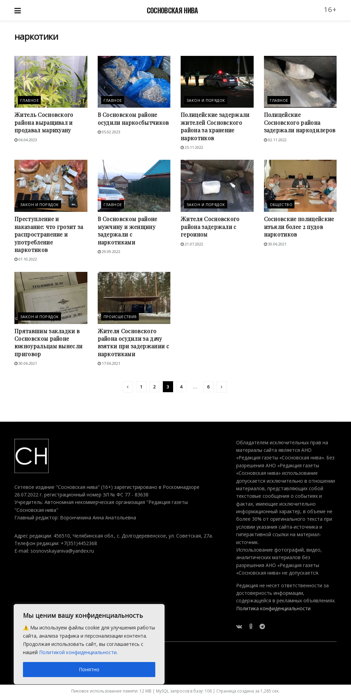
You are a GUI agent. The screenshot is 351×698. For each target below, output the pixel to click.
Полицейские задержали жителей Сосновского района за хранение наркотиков (215, 126)
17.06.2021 (109, 363)
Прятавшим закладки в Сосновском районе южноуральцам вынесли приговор (48, 342)
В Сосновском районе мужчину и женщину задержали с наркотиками (127, 230)
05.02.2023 (109, 131)
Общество (281, 204)
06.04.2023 (25, 139)
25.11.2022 (192, 147)
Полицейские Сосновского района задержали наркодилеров (300, 122)
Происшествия (120, 316)
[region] (89, 644)
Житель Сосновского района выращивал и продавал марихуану (43, 122)
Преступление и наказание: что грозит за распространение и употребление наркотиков (48, 234)
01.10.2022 (25, 259)
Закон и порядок (205, 100)
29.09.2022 (109, 251)
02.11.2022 (275, 139)
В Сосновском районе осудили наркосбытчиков (133, 118)
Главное (29, 100)
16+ (330, 9)
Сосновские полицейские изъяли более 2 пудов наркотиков (299, 226)
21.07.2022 (192, 243)
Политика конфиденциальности (273, 608)
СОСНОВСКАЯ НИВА (172, 10)
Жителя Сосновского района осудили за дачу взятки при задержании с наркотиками (133, 342)
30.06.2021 (275, 243)
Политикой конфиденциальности (78, 652)
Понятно (89, 669)
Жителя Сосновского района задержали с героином (210, 226)
